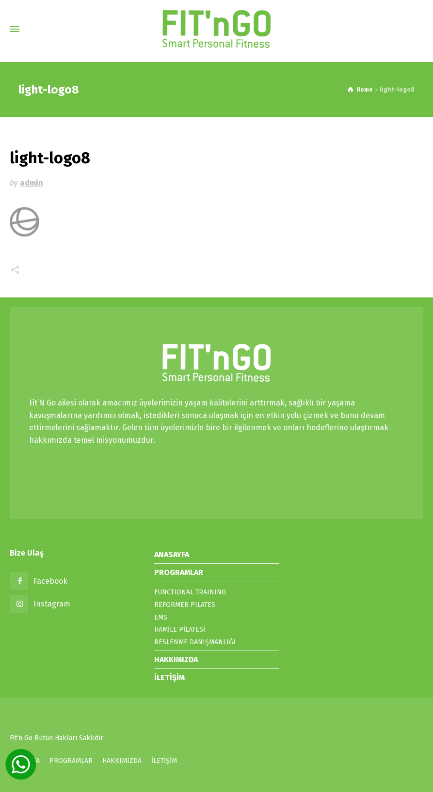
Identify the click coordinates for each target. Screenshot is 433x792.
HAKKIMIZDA (176, 659)
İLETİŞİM (169, 677)
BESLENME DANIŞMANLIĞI (195, 642)
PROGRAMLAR (178, 572)
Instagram (51, 603)
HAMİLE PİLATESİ (179, 629)
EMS (160, 617)
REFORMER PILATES (184, 605)
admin (31, 182)
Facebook (50, 581)
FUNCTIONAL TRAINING (190, 592)
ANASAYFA (171, 554)
